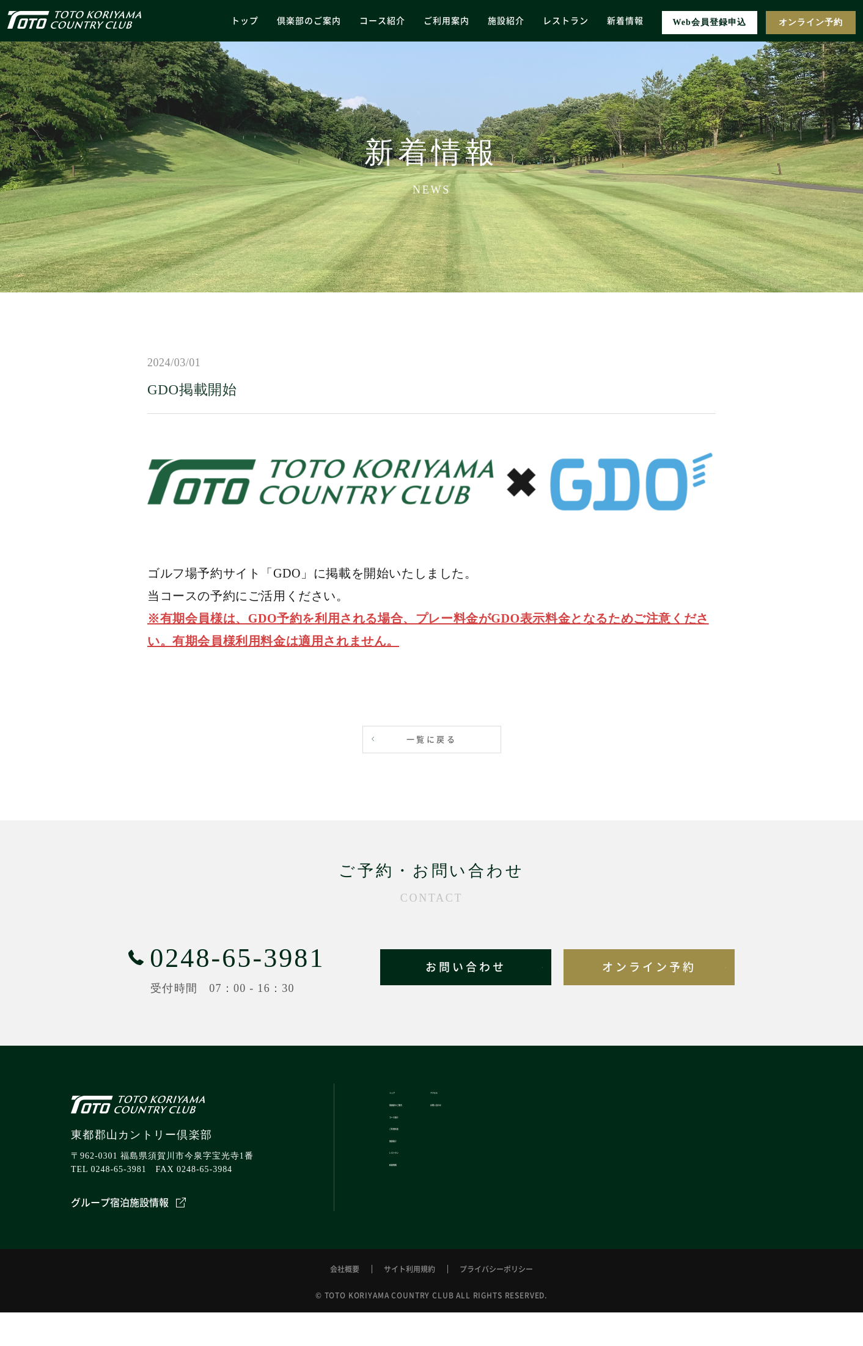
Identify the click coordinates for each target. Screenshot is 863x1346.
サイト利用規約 (409, 1302)
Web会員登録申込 (709, 22)
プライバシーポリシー (496, 1302)
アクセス (489, 1098)
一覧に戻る (431, 739)
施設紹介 (506, 20)
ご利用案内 (446, 20)
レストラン (566, 20)
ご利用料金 (409, 1164)
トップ (245, 20)
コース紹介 (382, 20)
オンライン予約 (811, 22)
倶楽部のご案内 (309, 20)
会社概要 (344, 1302)
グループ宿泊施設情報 (128, 1202)
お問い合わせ (466, 966)
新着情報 (625, 20)
